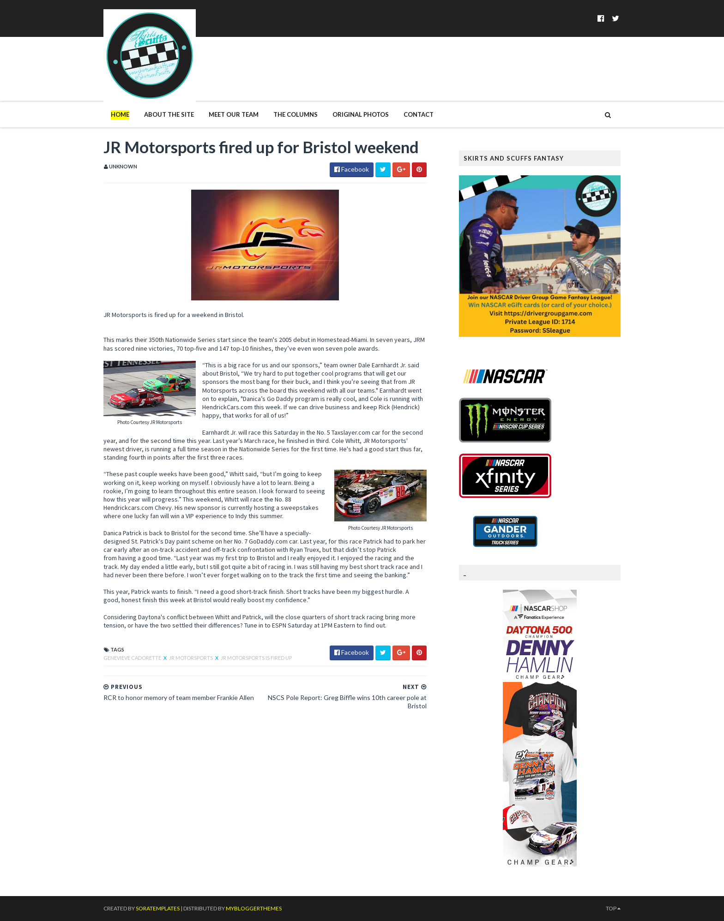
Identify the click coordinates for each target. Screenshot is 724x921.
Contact (419, 114)
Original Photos (360, 114)
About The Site (169, 114)
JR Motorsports (191, 658)
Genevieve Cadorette (132, 658)
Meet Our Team (234, 114)
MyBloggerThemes (254, 908)
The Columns (295, 114)
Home (120, 114)
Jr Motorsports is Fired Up (256, 658)
